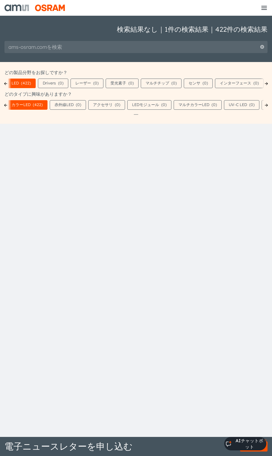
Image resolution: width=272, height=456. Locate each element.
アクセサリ (106, 104)
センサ (198, 83)
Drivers (53, 83)
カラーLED (27, 104)
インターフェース (239, 83)
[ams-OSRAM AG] (34, 7)
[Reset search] (262, 47)
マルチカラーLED (197, 104)
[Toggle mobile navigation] (264, 8)
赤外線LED (68, 104)
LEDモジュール (149, 104)
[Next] (266, 84)
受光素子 (122, 83)
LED (21, 83)
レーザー (87, 83)
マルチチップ (161, 83)
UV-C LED (242, 104)
